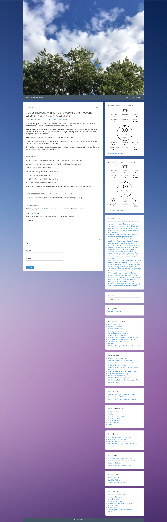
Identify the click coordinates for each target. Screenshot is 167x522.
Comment (29, 220)
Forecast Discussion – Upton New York (121, 363)
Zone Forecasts (113, 382)
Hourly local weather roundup (118, 331)
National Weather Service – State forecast (122, 371)
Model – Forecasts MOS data (118, 442)
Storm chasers (113, 508)
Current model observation (117, 324)
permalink (82, 209)
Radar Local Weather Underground (120, 465)
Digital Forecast (113, 499)
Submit (29, 267)
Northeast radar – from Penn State (120, 459)
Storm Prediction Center (116, 376)
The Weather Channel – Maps (118, 342)
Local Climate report (115, 501)
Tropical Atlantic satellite (116, 482)
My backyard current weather (118, 333)
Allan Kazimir (63, 119)
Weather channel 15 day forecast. (119, 378)
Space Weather (113, 422)
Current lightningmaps (115, 497)
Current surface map (115, 327)
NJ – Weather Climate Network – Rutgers (122, 339)
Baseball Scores (113, 412)
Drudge (110, 414)
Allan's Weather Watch (34, 97)
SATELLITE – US (113, 478)
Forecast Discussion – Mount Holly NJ (121, 361)
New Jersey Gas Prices (116, 416)
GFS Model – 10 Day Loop (117, 439)
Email (28, 251)
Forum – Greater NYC (115, 397)
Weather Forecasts (49, 209)
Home (128, 97)
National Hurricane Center (117, 365)
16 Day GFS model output (117, 495)
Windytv (111, 512)
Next (96, 107)
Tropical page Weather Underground (120, 510)
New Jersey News (114, 418)
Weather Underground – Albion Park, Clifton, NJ (124, 346)
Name (29, 243)
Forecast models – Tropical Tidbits (120, 437)
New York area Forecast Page (118, 374)
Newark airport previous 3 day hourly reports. (124, 337)
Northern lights (113, 420)
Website (29, 259)
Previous (30, 107)
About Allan (137, 97)
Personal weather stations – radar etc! (121, 461)
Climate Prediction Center (117, 359)
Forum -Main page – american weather (121, 395)
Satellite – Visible (114, 480)
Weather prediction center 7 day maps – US (123, 380)
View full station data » (116, 154)
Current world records (115, 329)
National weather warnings (117, 335)
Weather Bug (112, 344)
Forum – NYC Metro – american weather (122, 399)
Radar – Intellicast (114, 463)
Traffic (110, 425)
